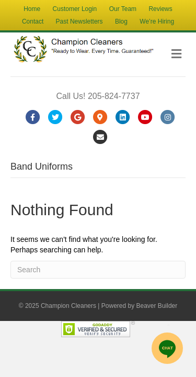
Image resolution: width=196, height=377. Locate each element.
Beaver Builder (157, 305)
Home (32, 9)
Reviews (160, 9)
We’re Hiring (157, 21)
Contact (32, 21)
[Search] (98, 270)
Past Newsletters (79, 21)
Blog (121, 21)
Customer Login (75, 9)
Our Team (122, 9)
